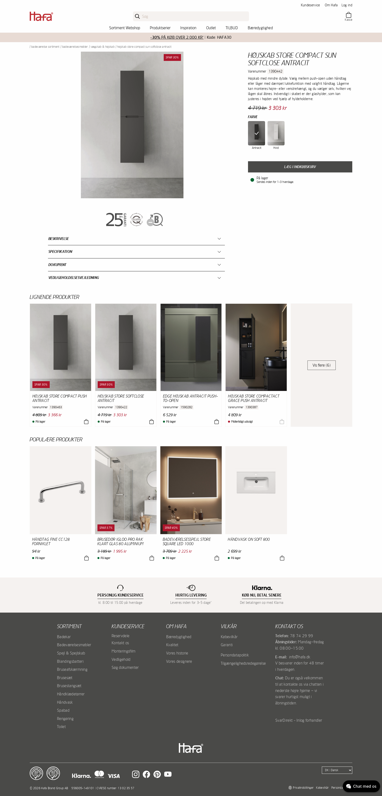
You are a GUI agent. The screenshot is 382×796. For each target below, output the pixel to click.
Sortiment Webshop (124, 28)
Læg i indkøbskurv (300, 167)
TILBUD (232, 28)
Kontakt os (120, 643)
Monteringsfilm (123, 651)
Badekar (64, 637)
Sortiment (69, 626)
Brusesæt (65, 677)
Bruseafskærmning (72, 669)
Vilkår (229, 626)
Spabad (63, 710)
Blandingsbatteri (70, 661)
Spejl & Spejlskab (71, 653)
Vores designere (179, 661)
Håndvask (65, 702)
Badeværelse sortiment (45, 46)
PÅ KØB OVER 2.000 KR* (176, 37)
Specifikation (60, 251)
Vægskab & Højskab (103, 46)
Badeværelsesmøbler (75, 46)
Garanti (227, 645)
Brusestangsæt (69, 685)
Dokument (57, 265)
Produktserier (160, 28)
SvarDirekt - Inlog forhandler (298, 720)
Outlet (211, 28)
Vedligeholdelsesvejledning (73, 277)
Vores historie (177, 653)
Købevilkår (229, 637)
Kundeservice (310, 5)
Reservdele (120, 636)
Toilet (61, 726)
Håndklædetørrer (71, 694)
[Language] (337, 770)
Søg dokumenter (125, 667)
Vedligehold (121, 659)
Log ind (347, 5)
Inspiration (188, 28)
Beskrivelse (58, 239)
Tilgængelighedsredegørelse (243, 663)
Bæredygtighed (260, 28)
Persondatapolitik (235, 655)
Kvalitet (172, 645)
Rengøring (65, 718)
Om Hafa (331, 5)
